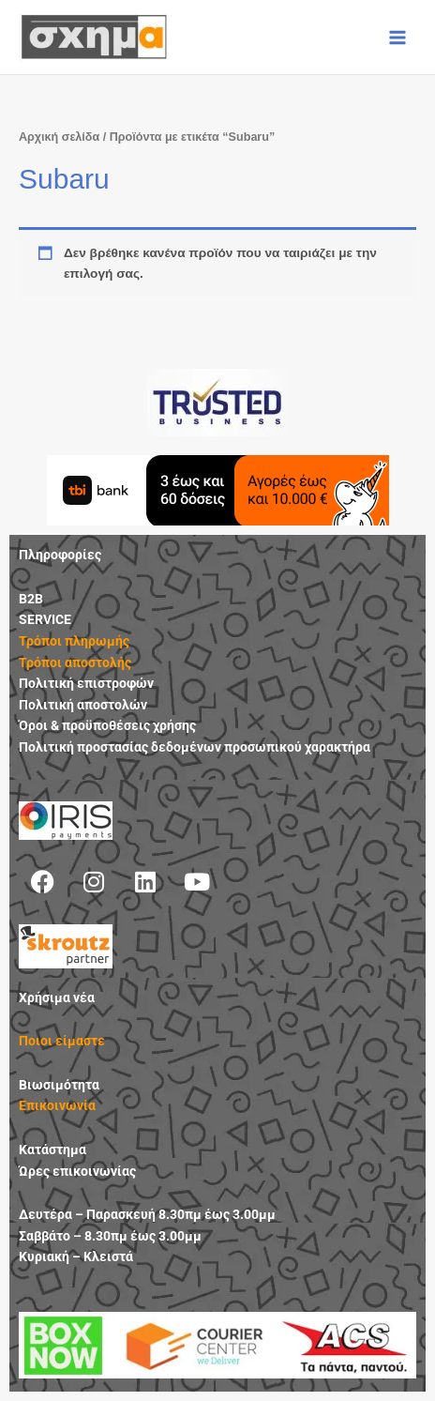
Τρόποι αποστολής (75, 662)
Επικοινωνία (57, 1105)
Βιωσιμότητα (59, 1084)
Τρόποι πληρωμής (74, 640)
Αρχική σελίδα (59, 137)
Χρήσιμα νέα (57, 997)
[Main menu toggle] (398, 37)
